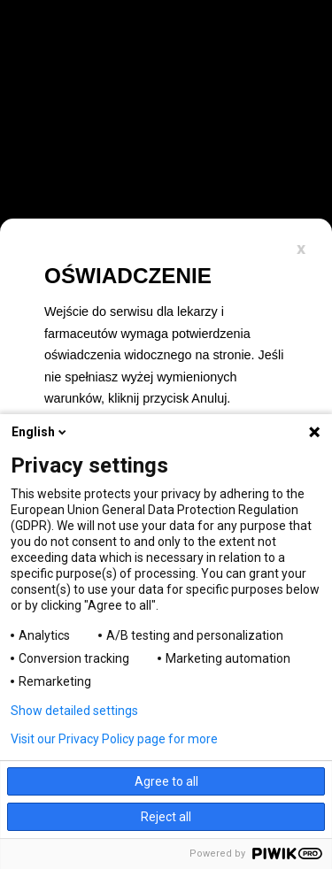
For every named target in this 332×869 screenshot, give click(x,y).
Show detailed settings (74, 711)
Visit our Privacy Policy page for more (114, 739)
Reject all (166, 817)
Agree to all (166, 781)
